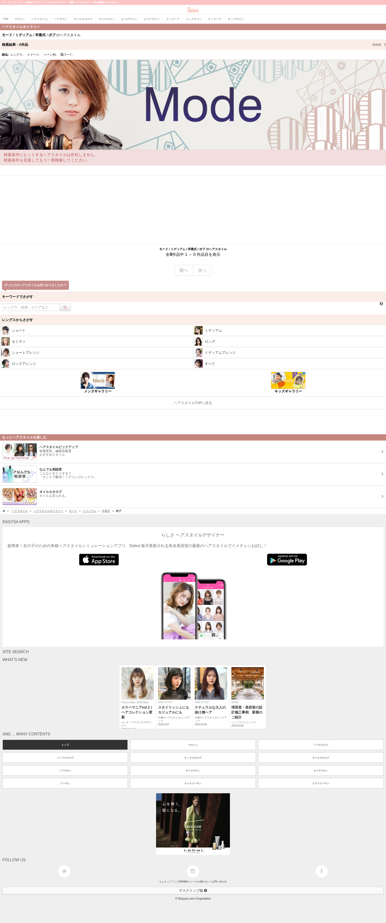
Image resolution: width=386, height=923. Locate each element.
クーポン (65, 783)
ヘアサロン (65, 770)
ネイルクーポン (193, 783)
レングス (17, 54)
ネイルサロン (193, 770)
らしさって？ (166, 881)
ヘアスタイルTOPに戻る (193, 403)
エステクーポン (320, 783)
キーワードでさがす (17, 297)
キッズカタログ (193, 757)
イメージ (33, 54)
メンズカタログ (65, 757)
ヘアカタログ (320, 745)
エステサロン (320, 770)
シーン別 (50, 54)
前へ (183, 270)
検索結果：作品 (194, 45)
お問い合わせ (219, 881)
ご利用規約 (182, 881)
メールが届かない (200, 881)
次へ (202, 270)
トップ (65, 745)
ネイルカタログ (320, 757)
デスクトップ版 (193, 890)
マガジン (193, 745)
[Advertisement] (193, 210)
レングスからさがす (17, 320)
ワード (67, 54)
